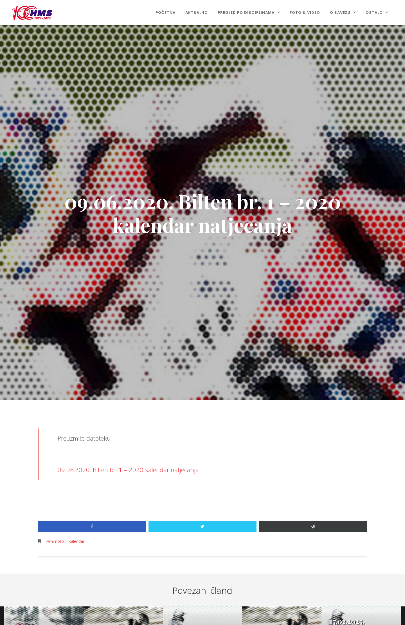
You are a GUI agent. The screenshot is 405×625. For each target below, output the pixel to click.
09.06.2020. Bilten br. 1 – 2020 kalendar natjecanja (128, 469)
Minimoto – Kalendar (65, 541)
